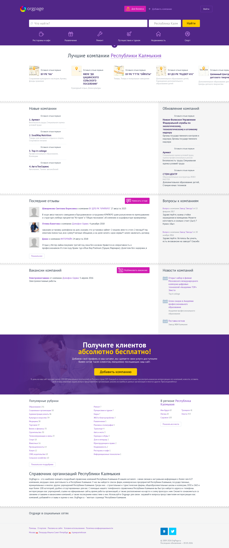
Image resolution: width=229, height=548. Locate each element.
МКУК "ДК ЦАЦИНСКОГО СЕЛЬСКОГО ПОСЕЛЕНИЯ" (91, 79)
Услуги (31, 450)
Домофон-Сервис (80, 223)
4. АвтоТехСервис (39, 166)
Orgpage (32, 9)
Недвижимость (100, 447)
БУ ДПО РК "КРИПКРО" (99, 208)
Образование (35, 407)
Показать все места (171, 424)
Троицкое (185, 410)
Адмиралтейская (79, 532)
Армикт (167, 152)
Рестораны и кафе (101, 450)
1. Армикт (34, 119)
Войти (206, 9)
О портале (42, 528)
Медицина (33, 421)
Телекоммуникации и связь (40, 436)
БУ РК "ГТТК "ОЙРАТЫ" (138, 74)
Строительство (35, 432)
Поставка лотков (177, 320)
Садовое (164, 417)
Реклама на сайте (55, 528)
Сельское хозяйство (37, 458)
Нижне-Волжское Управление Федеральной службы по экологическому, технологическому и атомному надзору (180, 126)
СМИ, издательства (37, 454)
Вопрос (166, 208)
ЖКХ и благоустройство (104, 418)
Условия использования (74, 528)
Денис (45, 238)
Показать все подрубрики (42, 464)
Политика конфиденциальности (99, 528)
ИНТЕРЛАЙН (66, 238)
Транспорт (98, 428)
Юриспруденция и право (104, 443)
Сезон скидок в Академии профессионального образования (181, 304)
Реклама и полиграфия (103, 425)
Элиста (184, 414)
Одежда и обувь (101, 436)
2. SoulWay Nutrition (40, 135)
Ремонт (97, 407)
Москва (32, 532)
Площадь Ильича (46, 532)
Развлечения (99, 421)
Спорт (31, 439)
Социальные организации (40, 410)
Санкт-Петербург (61, 532)
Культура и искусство (38, 418)
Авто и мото (99, 432)
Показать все (36, 256)
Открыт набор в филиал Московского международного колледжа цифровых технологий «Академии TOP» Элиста (183, 284)
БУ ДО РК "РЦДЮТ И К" (181, 74)
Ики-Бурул (165, 410)
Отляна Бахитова (51, 223)
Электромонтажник (39, 278)
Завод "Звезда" (186, 208)
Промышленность (36, 447)
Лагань (163, 414)
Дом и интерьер (100, 439)
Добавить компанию (160, 9)
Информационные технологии (107, 454)
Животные (33, 443)
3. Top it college (38, 151)
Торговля (33, 425)
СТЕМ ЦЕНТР (170, 174)
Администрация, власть (39, 414)
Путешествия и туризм (103, 410)
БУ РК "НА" (47, 74)
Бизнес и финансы (36, 428)
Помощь (32, 528)
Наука (96, 414)
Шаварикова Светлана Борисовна (59, 208)
